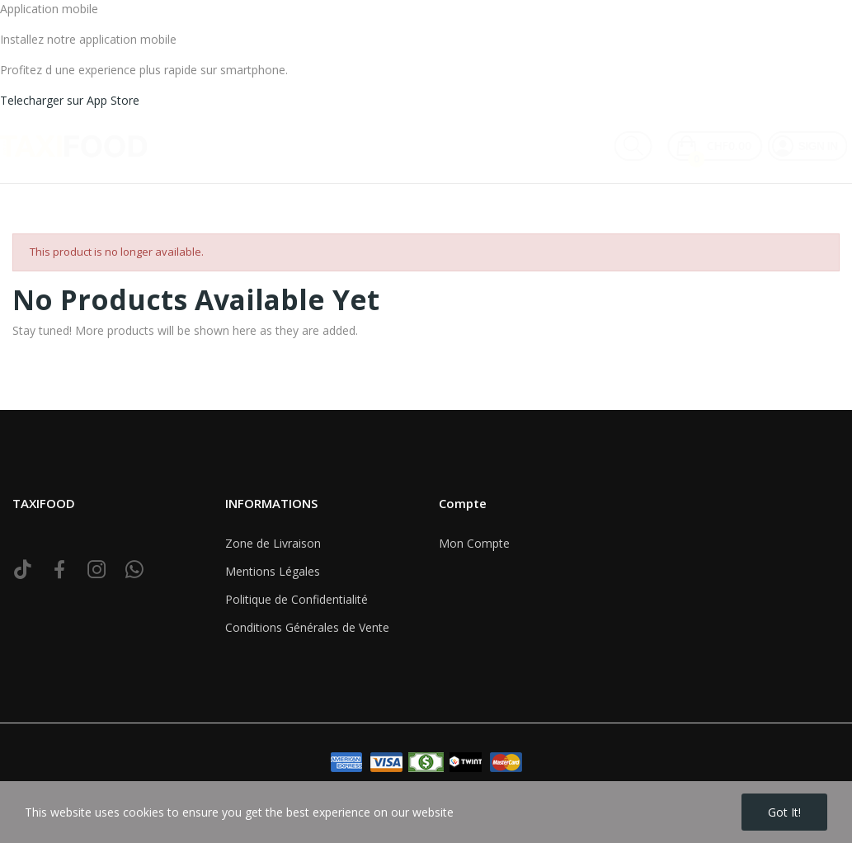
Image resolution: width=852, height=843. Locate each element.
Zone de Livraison (273, 543)
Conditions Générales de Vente (307, 627)
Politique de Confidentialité (296, 599)
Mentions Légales (272, 571)
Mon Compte (474, 543)
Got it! (784, 812)
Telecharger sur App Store (69, 100)
